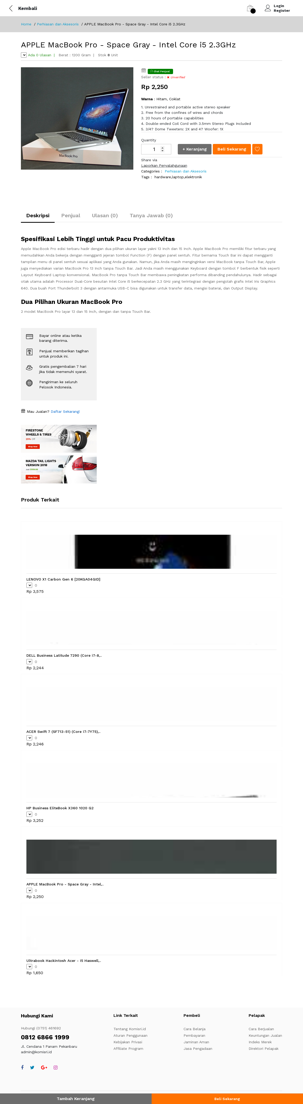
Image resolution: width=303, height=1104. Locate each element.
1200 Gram (81, 55)
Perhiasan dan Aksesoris (58, 24)
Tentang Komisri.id (129, 1029)
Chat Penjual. (160, 71)
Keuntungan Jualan (265, 1035)
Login (279, 6)
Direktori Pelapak (263, 1048)
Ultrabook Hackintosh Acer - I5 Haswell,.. (63, 960)
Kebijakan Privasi (127, 1042)
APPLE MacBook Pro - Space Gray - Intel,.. (65, 884)
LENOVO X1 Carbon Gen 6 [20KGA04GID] (63, 579)
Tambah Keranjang (76, 1098)
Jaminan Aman (196, 1042)
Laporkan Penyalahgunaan (164, 165)
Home (26, 24)
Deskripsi (37, 215)
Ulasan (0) (105, 215)
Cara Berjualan (261, 1029)
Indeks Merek (260, 1042)
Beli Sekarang (227, 1099)
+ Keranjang (194, 149)
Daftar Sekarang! (64, 411)
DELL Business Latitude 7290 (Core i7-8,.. (64, 655)
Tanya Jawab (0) (151, 215)
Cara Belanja (194, 1029)
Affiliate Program (128, 1048)
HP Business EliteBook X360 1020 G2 (60, 808)
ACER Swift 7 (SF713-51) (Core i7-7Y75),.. (63, 731)
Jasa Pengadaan (198, 1048)
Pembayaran (194, 1035)
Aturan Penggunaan (130, 1035)
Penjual (70, 215)
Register (282, 10)
